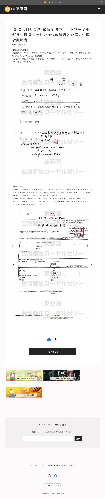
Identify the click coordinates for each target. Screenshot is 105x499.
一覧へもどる (52, 351)
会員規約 (72, 466)
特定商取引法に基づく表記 (57, 466)
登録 (78, 439)
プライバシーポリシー (37, 466)
